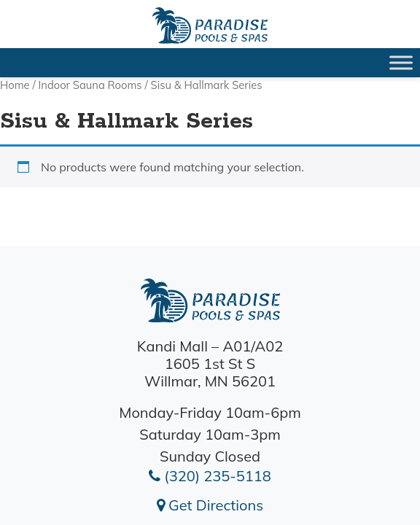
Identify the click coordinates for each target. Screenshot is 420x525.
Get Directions (210, 505)
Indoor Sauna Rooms (90, 85)
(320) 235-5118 (210, 476)
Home (15, 85)
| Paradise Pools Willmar (210, 25)
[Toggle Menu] (401, 62)
